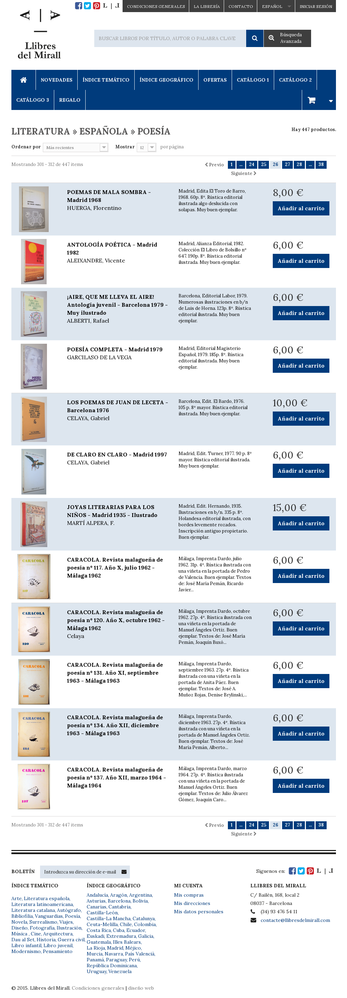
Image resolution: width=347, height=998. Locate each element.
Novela (19, 922)
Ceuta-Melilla (102, 924)
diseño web (141, 988)
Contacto (241, 6)
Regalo (69, 100)
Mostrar (125, 147)
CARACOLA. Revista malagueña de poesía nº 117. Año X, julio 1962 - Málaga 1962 (115, 567)
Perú (134, 960)
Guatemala (99, 942)
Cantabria (119, 907)
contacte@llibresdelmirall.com (295, 920)
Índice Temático (106, 80)
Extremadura (121, 936)
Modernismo (26, 951)
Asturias (96, 901)
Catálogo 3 (32, 100)
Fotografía (42, 928)
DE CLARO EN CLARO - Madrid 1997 (117, 458)
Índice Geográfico (166, 80)
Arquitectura (58, 934)
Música (20, 934)
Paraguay (116, 960)
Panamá (95, 960)
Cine (36, 934)
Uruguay (96, 971)
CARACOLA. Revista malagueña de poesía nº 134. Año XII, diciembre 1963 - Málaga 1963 (115, 725)
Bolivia (140, 901)
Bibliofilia (22, 916)
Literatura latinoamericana (42, 904)
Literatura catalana (33, 910)
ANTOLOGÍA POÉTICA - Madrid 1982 (117, 253)
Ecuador (135, 930)
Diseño (19, 928)
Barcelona (119, 901)
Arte (16, 898)
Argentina (140, 895)
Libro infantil (26, 945)
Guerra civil (71, 939)
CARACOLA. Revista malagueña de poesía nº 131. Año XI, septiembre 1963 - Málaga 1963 (115, 672)
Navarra (114, 954)
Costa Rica (99, 930)
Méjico (133, 948)
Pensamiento (58, 951)
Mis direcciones (192, 903)
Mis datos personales (198, 911)
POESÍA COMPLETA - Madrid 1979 (117, 353)
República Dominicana (112, 965)
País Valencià (139, 954)
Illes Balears (127, 942)
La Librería (207, 6)
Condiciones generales (98, 988)
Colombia (145, 924)
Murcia (95, 954)
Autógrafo (69, 910)
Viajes (66, 922)
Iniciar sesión (316, 6)
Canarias (96, 907)
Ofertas (215, 80)
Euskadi (95, 936)
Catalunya (144, 918)
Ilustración (69, 928)
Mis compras (189, 895)
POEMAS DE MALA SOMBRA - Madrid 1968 (117, 200)
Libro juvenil (58, 945)
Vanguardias (49, 916)
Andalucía (97, 895)
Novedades (57, 80)
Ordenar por (26, 147)
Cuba (118, 930)
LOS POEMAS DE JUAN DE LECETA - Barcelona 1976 (117, 410)
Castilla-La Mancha (109, 918)
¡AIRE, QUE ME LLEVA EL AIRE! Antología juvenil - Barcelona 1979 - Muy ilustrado (117, 309)
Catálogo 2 (295, 80)
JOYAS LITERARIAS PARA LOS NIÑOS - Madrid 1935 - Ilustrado (117, 515)
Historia (46, 939)
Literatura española (46, 898)
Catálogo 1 (253, 80)
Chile (126, 924)
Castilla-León (102, 912)
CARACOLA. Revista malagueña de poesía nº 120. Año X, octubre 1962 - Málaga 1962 (117, 624)
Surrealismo (43, 922)
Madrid (115, 948)
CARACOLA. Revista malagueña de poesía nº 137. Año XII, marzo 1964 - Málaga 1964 (116, 777)
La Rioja (96, 948)
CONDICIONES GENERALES (156, 6)
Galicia (145, 936)
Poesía (72, 916)
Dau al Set (23, 939)
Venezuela (120, 971)
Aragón (118, 895)
